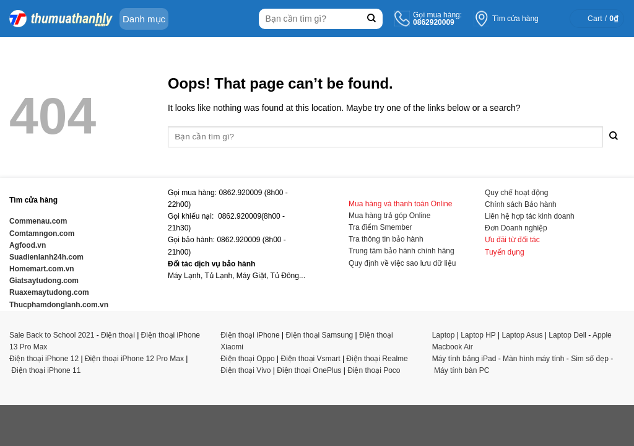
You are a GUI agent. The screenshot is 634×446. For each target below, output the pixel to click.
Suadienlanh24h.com (46, 257)
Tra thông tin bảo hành (386, 239)
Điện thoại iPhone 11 (45, 370)
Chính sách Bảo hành (521, 204)
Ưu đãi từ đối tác (512, 239)
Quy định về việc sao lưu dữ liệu (402, 263)
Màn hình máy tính (533, 358)
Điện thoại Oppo (247, 358)
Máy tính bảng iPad (464, 358)
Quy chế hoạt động (516, 192)
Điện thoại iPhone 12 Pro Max (134, 358)
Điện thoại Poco (373, 370)
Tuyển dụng (504, 252)
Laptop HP (478, 335)
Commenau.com (38, 221)
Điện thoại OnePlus (309, 370)
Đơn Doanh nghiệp (516, 228)
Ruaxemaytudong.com (49, 292)
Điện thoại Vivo (245, 370)
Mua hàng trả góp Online (389, 215)
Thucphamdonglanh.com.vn (58, 304)
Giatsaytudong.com (44, 280)
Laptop (443, 335)
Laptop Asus (522, 335)
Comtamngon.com (41, 233)
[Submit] (372, 19)
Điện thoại (118, 335)
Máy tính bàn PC (461, 370)
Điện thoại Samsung (320, 335)
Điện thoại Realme (376, 358)
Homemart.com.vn (41, 269)
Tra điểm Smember (380, 227)
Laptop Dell (567, 335)
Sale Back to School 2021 (51, 335)
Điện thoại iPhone (249, 335)
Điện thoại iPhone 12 (44, 358)
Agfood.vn (27, 245)
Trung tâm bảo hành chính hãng (401, 251)
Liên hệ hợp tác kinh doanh (530, 216)
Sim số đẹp (590, 358)
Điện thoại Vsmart (311, 358)
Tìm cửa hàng (515, 18)
